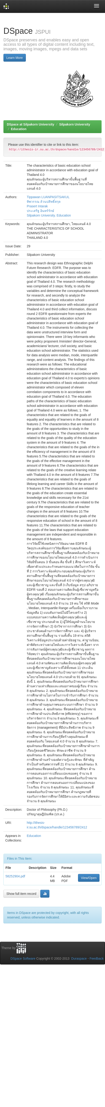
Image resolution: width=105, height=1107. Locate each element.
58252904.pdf (15, 876)
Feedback (97, 958)
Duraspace (79, 958)
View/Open (89, 878)
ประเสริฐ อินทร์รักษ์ (40, 211)
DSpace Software (23, 958)
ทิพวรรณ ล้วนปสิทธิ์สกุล (44, 201)
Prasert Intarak (37, 206)
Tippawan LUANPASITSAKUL (48, 197)
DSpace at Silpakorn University (30, 124)
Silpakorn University (74, 124)
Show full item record (21, 894)
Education (19, 129)
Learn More (14, 58)
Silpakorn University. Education (49, 215)
